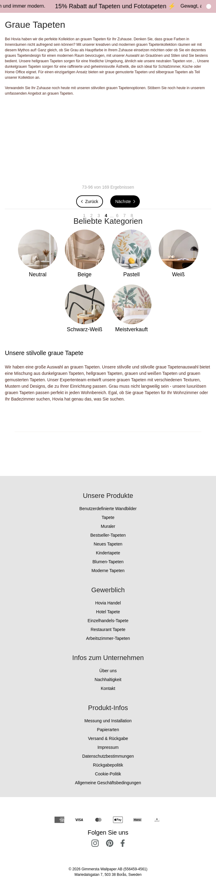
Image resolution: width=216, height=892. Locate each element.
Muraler (108, 526)
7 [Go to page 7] (124, 215)
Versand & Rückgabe (108, 738)
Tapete (107, 517)
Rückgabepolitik (108, 765)
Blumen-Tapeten (108, 561)
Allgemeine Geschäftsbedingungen (108, 782)
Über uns (108, 670)
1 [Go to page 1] (84, 215)
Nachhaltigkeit (108, 679)
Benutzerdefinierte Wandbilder (108, 508)
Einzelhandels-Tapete (108, 620)
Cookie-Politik (108, 773)
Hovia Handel (108, 602)
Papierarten (108, 729)
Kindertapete (108, 552)
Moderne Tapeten (108, 570)
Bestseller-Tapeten (108, 535)
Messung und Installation (108, 720)
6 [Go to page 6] (117, 215)
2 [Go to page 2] (91, 215)
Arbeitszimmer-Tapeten (108, 638)
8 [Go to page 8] (132, 215)
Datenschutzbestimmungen (108, 756)
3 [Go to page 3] (98, 215)
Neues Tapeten (108, 544)
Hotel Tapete (108, 611)
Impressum (108, 747)
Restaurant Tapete (107, 629)
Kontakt (108, 688)
